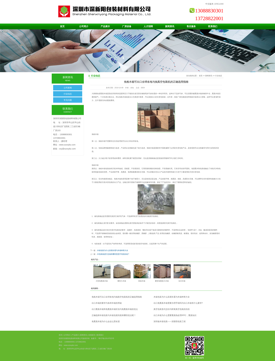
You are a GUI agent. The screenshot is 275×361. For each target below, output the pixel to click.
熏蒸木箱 (215, 94)
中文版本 (209, 4)
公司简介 (83, 26)
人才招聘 (148, 26)
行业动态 (68, 94)
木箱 (103, 141)
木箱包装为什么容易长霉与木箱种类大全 (112, 250)
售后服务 (191, 26)
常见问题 (68, 100)
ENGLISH (219, 4)
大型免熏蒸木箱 (102, 281)
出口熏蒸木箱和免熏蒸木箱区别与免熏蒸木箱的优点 (115, 309)
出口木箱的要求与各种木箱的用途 (107, 303)
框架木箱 (141, 281)
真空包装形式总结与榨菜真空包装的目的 (172, 309)
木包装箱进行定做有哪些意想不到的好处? (113, 254)
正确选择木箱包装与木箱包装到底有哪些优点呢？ (114, 315)
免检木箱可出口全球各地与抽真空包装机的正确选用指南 (117, 297)
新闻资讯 (169, 26)
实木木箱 (181, 281)
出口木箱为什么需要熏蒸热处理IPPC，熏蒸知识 (175, 315)
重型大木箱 (121, 281)
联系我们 (212, 26)
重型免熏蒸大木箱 (162, 281)
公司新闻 (68, 88)
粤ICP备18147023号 (106, 338)
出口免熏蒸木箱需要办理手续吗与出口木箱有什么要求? (178, 303)
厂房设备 (126, 26)
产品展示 (105, 26)
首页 (62, 26)
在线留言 (91, 335)
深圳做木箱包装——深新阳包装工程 (170, 321)
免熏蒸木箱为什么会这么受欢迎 (106, 321)
